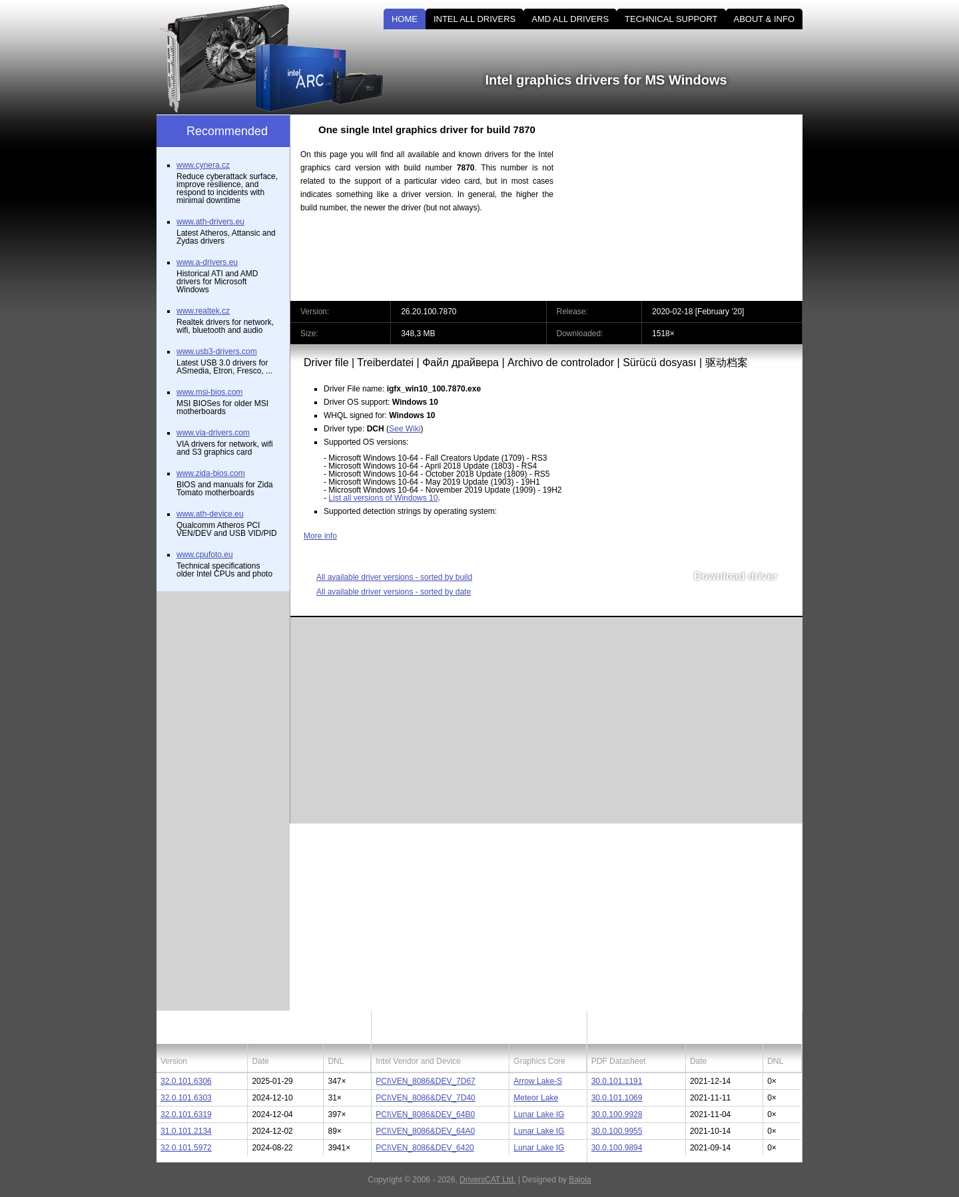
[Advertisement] (689, 208)
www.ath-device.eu (210, 514)
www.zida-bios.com (210, 473)
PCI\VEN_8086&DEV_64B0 (425, 1114)
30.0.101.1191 (617, 1081)
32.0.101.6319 (186, 1114)
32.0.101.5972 (186, 1147)
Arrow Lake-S (537, 1081)
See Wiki (404, 428)
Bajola (580, 1179)
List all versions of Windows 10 (383, 498)
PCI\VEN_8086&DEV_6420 (425, 1147)
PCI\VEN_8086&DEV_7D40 (425, 1097)
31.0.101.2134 (186, 1131)
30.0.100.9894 (617, 1147)
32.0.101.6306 (186, 1081)
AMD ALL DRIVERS (570, 19)
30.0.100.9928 (617, 1114)
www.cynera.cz (203, 165)
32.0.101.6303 (186, 1097)
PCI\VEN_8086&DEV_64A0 (425, 1131)
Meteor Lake (535, 1097)
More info (320, 536)
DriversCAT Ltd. (487, 1179)
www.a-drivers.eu (207, 262)
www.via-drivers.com (213, 433)
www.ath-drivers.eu (210, 222)
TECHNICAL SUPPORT (671, 19)
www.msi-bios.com (209, 392)
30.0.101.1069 (617, 1097)
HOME (405, 19)
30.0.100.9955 (617, 1131)
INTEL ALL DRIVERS (474, 19)
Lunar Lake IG (538, 1114)
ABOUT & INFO (764, 19)
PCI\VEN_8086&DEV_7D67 (425, 1081)
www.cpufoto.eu (204, 555)
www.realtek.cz (203, 311)
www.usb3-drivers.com (216, 352)
